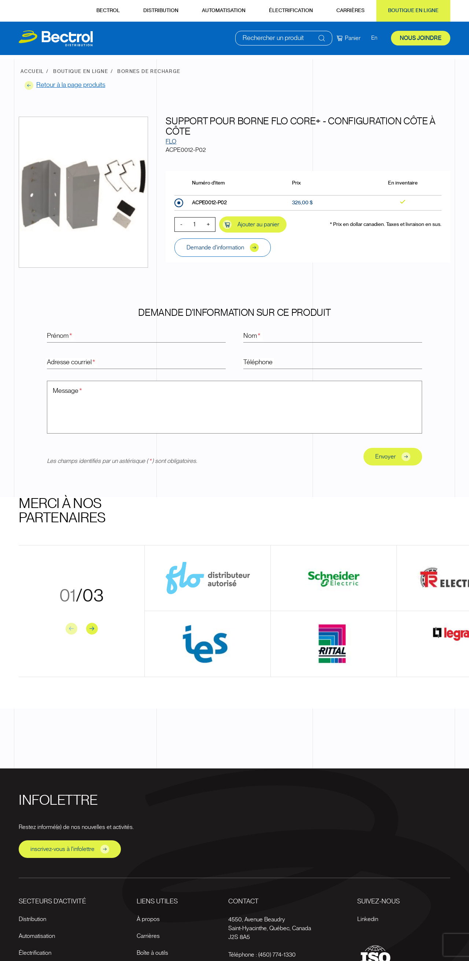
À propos (148, 919)
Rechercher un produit (273, 40)
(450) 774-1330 (277, 955)
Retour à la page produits (65, 85)
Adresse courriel (71, 362)
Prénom (60, 336)
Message (68, 391)
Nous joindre (421, 40)
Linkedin (367, 919)
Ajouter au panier (251, 224)
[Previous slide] (71, 629)
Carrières (350, 10)
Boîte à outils (152, 953)
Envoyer (392, 456)
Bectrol (108, 10)
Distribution (160, 10)
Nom (252, 336)
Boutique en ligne (413, 10)
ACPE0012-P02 (209, 202)
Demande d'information (223, 247)
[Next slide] (92, 629)
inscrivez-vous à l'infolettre (69, 849)
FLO (171, 142)
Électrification (291, 10)
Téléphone (258, 362)
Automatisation (223, 10)
